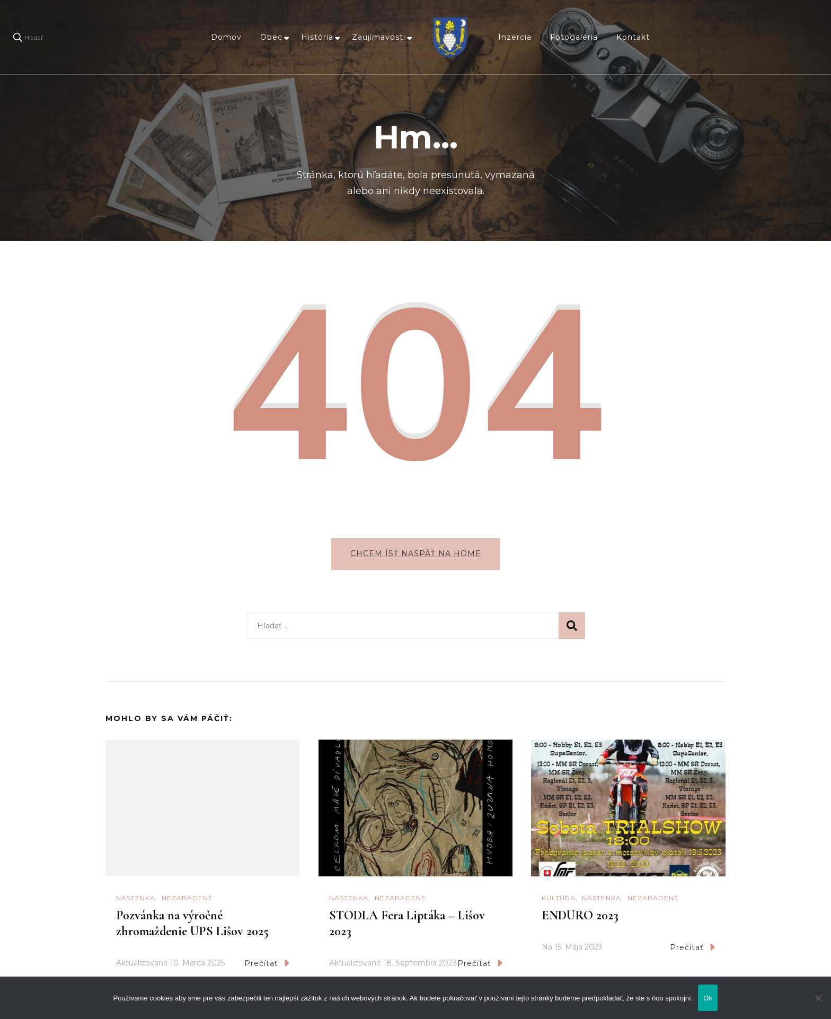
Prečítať (266, 963)
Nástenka (135, 898)
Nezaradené (187, 898)
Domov (226, 37)
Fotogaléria (574, 37)
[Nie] (817, 1005)
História (317, 37)
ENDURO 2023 (580, 915)
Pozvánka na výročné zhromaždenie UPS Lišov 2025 (192, 923)
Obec (271, 37)
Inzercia (515, 37)
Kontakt (633, 37)
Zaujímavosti (378, 37)
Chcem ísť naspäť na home (415, 553)
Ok (707, 998)
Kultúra (559, 898)
